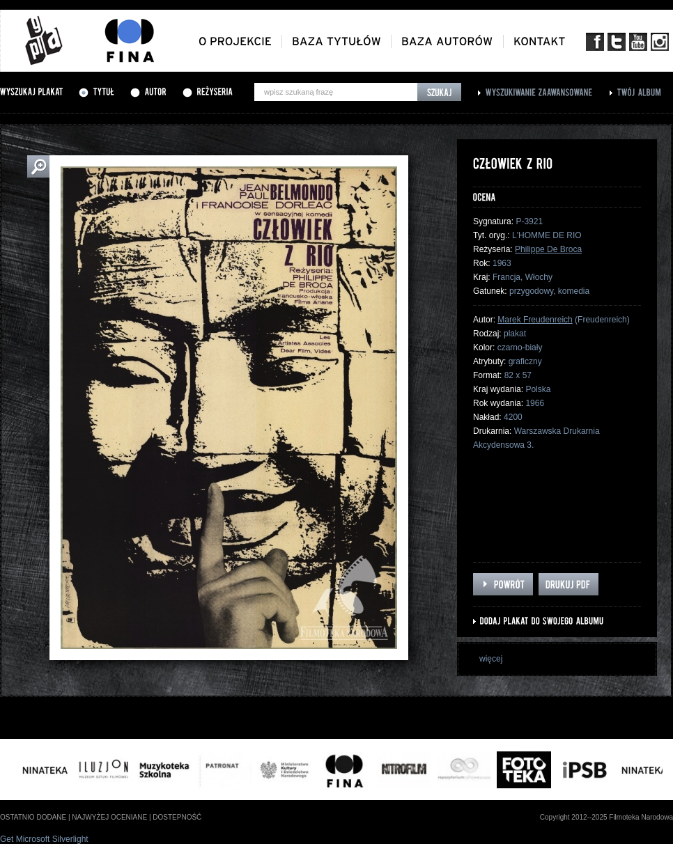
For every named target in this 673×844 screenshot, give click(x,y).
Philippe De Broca (548, 249)
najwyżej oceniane (109, 817)
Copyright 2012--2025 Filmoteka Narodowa (606, 817)
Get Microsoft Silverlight (44, 839)
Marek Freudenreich (534, 320)
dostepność (177, 817)
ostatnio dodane (33, 817)
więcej (490, 659)
